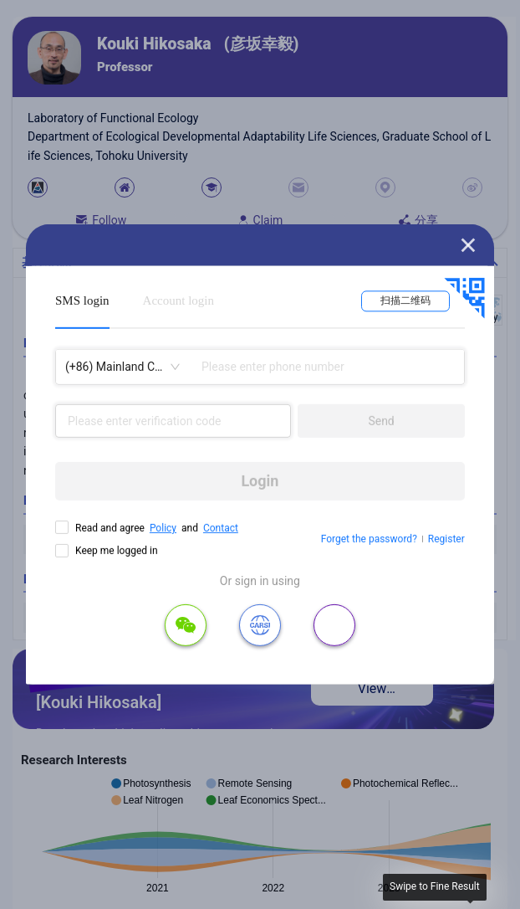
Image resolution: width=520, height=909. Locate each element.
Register (446, 539)
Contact (220, 528)
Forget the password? (369, 539)
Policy (163, 528)
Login (259, 481)
